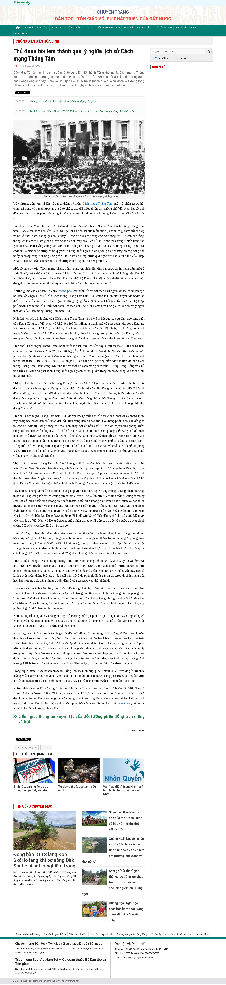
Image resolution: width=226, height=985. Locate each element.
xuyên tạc (125, 703)
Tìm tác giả (181, 58)
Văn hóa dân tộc (84, 27)
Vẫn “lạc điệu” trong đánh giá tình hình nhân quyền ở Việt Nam (123, 790)
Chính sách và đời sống (36, 27)
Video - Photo (21, 33)
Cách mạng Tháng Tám (97, 203)
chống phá (65, 291)
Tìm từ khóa (163, 58)
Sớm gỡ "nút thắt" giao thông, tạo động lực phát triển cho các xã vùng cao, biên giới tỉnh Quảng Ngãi (112, 882)
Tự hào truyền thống (62, 27)
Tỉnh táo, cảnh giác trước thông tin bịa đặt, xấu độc (31, 788)
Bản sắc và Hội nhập (185, 27)
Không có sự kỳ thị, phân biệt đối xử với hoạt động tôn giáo (63, 101)
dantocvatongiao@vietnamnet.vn (137, 957)
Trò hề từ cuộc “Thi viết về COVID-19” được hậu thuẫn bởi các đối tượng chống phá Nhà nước (82, 111)
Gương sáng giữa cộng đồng (137, 27)
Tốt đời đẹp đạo (163, 27)
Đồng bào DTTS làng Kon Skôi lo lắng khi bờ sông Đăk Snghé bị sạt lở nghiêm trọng (44, 860)
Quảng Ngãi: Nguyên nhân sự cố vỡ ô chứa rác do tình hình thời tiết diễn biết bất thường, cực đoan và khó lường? (113, 850)
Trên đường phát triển (108, 27)
